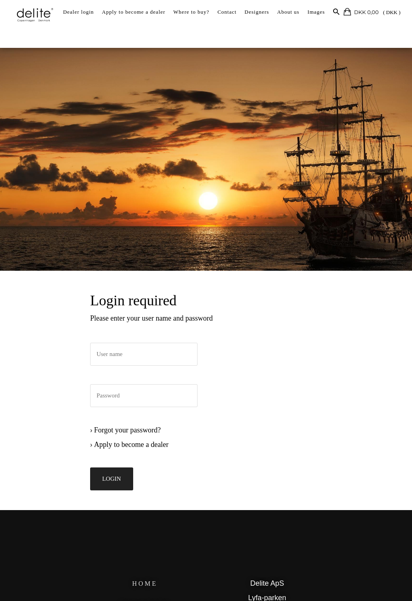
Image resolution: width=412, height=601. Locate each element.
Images (316, 12)
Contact (226, 12)
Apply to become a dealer (133, 12)
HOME (146, 585)
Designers (257, 12)
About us (288, 12)
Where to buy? (191, 12)
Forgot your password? (131, 436)
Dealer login (78, 12)
